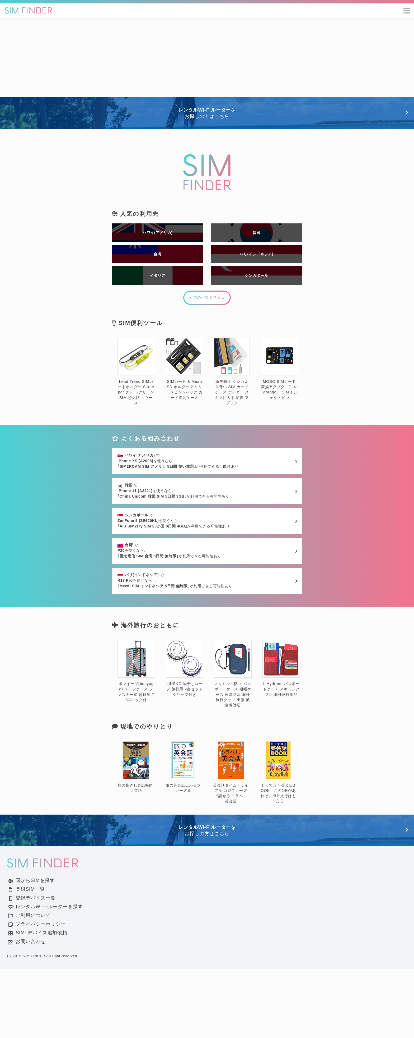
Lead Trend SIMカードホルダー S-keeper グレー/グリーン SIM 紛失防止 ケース (136, 394)
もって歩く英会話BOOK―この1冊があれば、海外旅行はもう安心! (278, 841)
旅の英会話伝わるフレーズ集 (183, 836)
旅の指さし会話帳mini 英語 (136, 836)
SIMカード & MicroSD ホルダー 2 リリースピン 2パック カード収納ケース (184, 392)
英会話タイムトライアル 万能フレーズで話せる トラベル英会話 (230, 841)
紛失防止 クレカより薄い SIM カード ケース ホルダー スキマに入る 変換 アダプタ (232, 394)
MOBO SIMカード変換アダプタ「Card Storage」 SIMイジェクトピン (279, 392)
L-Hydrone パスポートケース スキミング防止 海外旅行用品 (281, 737)
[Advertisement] (207, 58)
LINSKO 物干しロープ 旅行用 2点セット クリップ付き (184, 737)
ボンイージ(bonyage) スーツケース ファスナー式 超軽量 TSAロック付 (136, 740)
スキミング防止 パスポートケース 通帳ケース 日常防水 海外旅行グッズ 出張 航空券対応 (232, 742)
